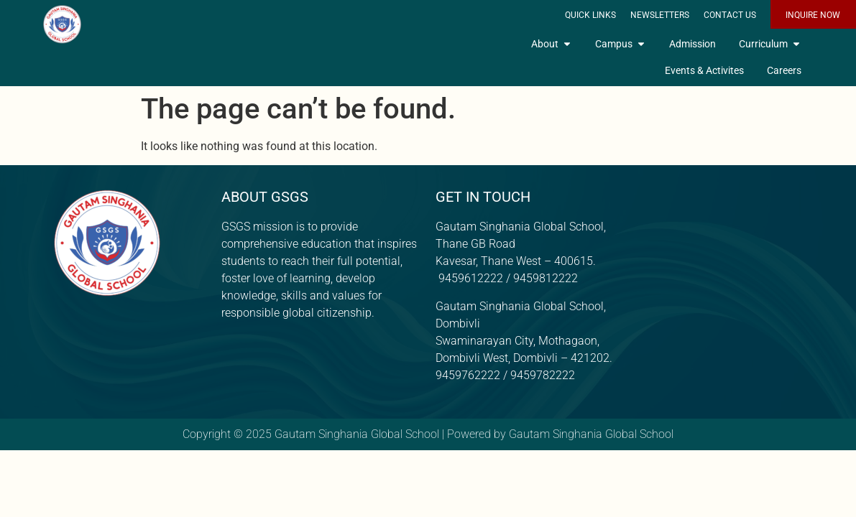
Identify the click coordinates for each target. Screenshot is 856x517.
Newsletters (659, 15)
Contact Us (730, 15)
